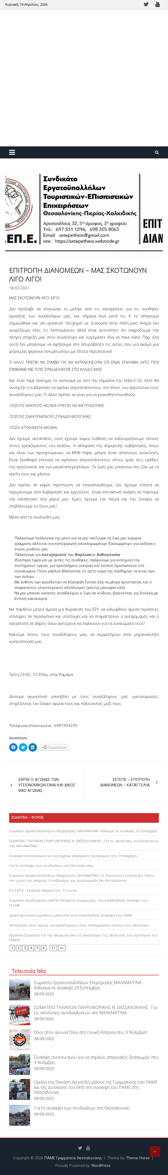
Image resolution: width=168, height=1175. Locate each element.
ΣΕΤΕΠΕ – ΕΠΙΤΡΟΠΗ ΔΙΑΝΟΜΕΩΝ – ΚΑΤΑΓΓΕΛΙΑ (125, 782)
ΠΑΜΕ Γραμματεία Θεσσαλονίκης (73, 1158)
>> (62, 948)
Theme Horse (138, 1158)
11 (53, 948)
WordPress (100, 1165)
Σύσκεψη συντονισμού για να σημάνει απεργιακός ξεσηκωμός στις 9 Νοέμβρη (73, 855)
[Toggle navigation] (12, 152)
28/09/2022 (44, 994)
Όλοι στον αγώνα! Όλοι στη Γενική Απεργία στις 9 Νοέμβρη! (90, 1032)
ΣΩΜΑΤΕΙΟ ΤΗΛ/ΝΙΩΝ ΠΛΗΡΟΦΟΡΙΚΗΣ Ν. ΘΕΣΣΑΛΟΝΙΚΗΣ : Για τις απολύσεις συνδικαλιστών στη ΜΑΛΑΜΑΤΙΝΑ (95, 1010)
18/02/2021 (19, 288)
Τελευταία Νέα (29, 971)
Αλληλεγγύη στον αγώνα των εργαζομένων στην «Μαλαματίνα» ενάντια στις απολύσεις (79, 925)
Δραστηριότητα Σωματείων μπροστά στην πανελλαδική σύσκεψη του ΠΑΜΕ (70, 915)
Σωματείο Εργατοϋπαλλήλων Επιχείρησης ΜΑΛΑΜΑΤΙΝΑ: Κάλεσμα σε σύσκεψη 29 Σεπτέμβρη (83, 831)
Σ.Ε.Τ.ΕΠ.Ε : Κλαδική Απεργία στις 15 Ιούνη (43, 890)
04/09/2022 (44, 1098)
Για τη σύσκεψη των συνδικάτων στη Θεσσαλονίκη (51, 865)
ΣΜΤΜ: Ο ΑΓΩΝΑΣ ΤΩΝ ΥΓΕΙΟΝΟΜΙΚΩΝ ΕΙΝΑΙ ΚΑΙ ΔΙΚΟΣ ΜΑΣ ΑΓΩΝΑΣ (46, 785)
